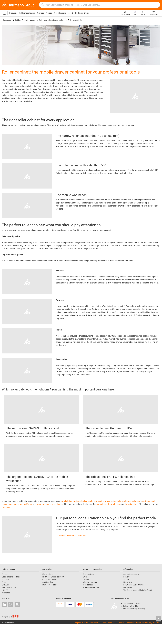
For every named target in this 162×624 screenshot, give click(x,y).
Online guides (29, 20)
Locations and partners (11, 577)
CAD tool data (47, 582)
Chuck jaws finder (49, 579)
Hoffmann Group (82, 13)
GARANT (5, 585)
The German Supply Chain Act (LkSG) (138, 590)
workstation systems (71, 501)
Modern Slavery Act (133, 623)
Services (40, 13)
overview (6, 507)
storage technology (132, 501)
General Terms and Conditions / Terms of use (99, 623)
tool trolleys (118, 501)
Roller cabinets (76, 20)
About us (5, 579)
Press (4, 582)
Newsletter (127, 587)
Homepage (7, 20)
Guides (49, 13)
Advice (126, 579)
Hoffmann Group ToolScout (53, 577)
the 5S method (131, 504)
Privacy (121, 623)
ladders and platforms (22, 504)
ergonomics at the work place (107, 504)
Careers (5, 574)
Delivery (126, 577)
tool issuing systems (103, 501)
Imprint (78, 623)
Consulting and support (63, 13)
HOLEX (5, 590)
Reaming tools (88, 574)
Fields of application (27, 13)
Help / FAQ (127, 582)
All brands (6, 593)
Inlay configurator (49, 585)
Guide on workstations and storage (52, 20)
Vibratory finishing (90, 582)
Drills (85, 577)
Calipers (86, 579)
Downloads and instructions (134, 585)
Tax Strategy (147, 623)
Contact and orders (131, 574)
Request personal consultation (71, 535)
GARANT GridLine (9, 587)
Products (13, 13)
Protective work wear (91, 587)
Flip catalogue (47, 574)
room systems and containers (50, 504)
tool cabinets (87, 501)
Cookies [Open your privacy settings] (156, 623)
